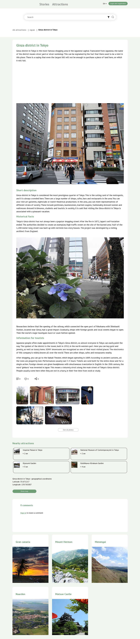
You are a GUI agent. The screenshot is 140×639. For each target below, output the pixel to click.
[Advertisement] (70, 82)
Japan (32, 29)
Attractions (60, 4)
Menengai (100, 542)
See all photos (68, 430)
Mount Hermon (63, 542)
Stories (44, 4)
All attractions (19, 29)
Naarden (20, 594)
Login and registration (118, 3)
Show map (24, 491)
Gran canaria (23, 542)
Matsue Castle (63, 594)
